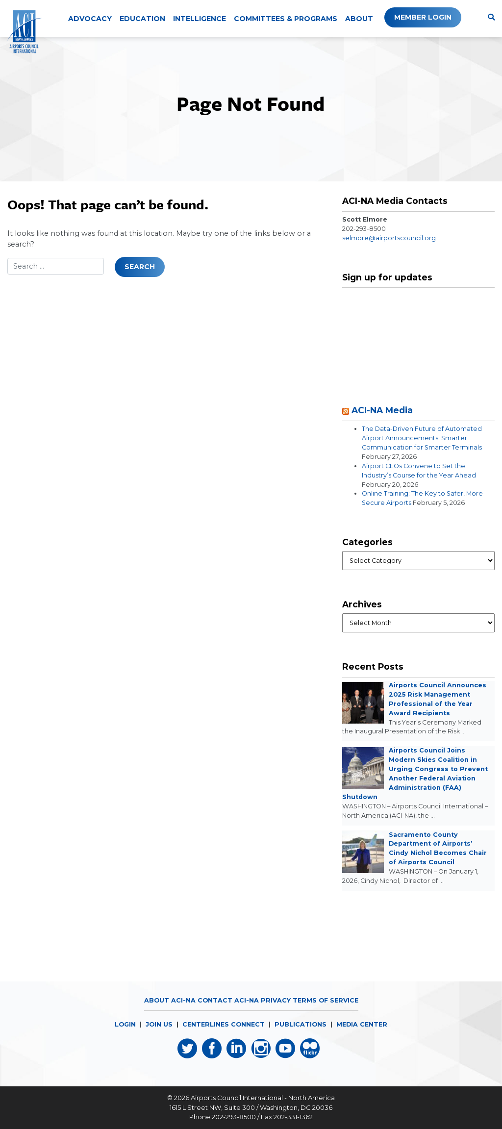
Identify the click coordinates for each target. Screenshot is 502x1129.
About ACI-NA (170, 1000)
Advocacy (90, 18)
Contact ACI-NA (228, 1000)
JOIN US (159, 1024)
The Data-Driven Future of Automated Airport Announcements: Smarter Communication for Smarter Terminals (422, 438)
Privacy (276, 1000)
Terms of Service (325, 1000)
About (359, 18)
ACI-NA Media (382, 410)
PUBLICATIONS (300, 1024)
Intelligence (199, 18)
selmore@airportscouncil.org (389, 238)
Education (142, 18)
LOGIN (125, 1024)
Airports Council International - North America (263, 1098)
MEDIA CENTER (361, 1024)
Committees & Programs (285, 18)
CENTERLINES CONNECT (223, 1024)
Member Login (423, 17)
